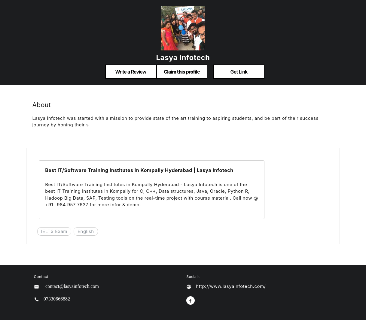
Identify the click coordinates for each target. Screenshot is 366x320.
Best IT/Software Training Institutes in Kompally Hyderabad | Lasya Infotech (139, 170)
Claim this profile (182, 72)
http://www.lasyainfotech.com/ (231, 286)
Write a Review (130, 72)
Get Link (239, 72)
